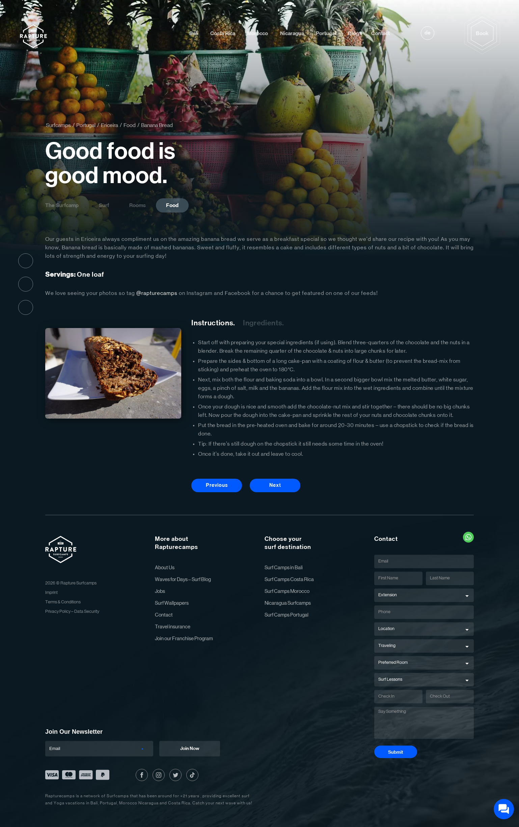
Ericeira (109, 125)
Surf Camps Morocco (287, 591)
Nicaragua (292, 33)
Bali (193, 33)
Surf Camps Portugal (286, 615)
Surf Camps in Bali (284, 567)
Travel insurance (172, 626)
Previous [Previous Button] (217, 485)
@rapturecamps (156, 293)
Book (482, 33)
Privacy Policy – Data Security (72, 611)
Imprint (51, 593)
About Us (164, 567)
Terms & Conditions (63, 602)
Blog (353, 33)
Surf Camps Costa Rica (289, 579)
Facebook (25, 260)
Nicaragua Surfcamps (288, 603)
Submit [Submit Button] (395, 752)
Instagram (25, 284)
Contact (380, 33)
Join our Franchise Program (184, 638)
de (428, 32)
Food (130, 125)
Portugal (326, 33)
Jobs (160, 591)
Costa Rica (222, 33)
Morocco (257, 33)
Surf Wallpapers (172, 603)
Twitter (25, 307)
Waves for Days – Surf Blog (183, 579)
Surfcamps (58, 125)
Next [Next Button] (275, 485)
